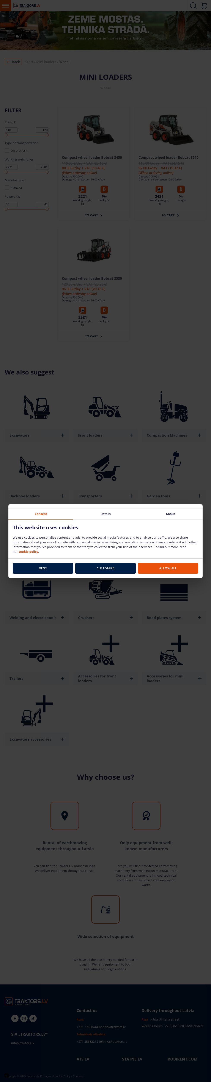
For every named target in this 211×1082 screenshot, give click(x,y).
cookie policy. (29, 552)
